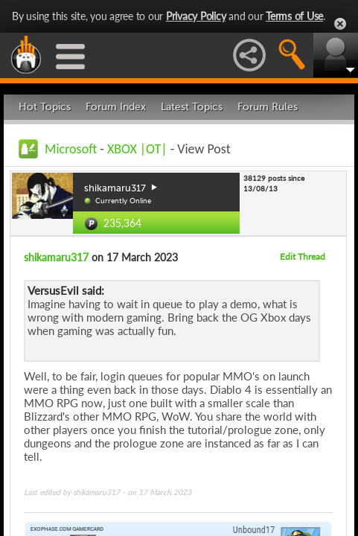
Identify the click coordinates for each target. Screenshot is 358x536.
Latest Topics (192, 106)
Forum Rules (267, 106)
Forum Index (116, 106)
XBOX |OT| (138, 149)
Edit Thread (302, 256)
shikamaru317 (56, 257)
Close (340, 24)
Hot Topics (45, 106)
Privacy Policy (196, 16)
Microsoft (71, 149)
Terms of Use (294, 16)
